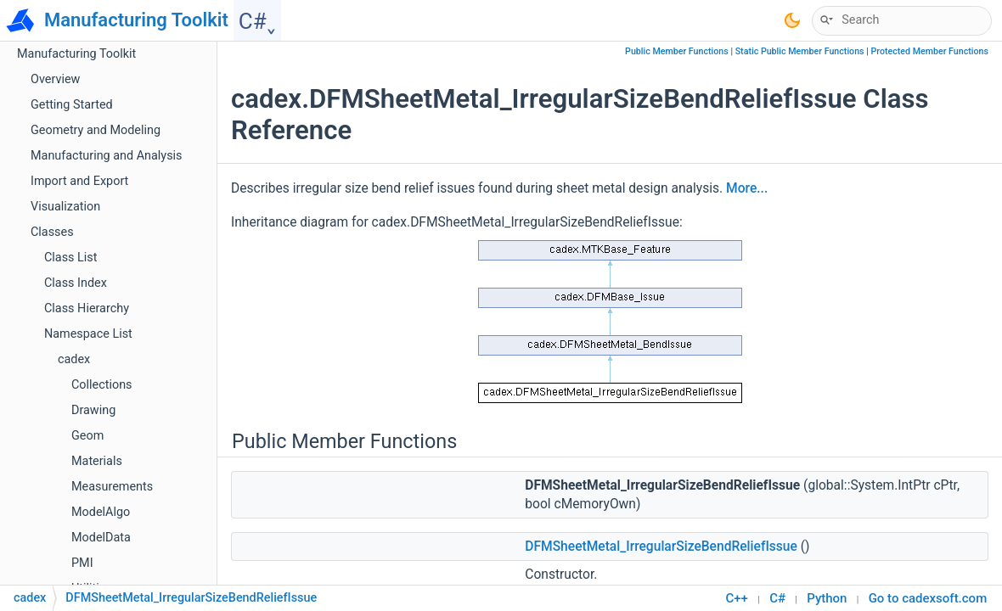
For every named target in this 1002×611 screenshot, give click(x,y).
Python (827, 598)
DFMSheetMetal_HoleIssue (144, 193)
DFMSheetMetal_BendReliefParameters (178, 142)
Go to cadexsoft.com (928, 598)
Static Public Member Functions (799, 51)
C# (777, 598)
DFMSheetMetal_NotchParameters (165, 524)
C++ (737, 598)
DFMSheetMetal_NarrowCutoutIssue (170, 447)
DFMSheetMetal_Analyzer (141, 66)
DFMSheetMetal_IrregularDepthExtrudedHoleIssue (207, 269)
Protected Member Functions (929, 51)
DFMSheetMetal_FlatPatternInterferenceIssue (194, 167)
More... (747, 188)
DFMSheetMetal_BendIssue (146, 116)
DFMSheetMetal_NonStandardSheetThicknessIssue (211, 498)
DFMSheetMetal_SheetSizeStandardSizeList (190, 575)
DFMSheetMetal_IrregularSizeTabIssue (176, 371)
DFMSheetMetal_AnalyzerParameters (172, 91)
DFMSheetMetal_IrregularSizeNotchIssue (182, 346)
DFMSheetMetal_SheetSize (144, 549)
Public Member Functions (677, 51)
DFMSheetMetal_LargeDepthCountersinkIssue (196, 422)
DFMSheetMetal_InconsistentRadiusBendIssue (198, 218)
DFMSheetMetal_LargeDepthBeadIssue (177, 397)
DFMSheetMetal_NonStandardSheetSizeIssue (194, 473)
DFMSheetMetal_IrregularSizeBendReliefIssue (197, 320)
